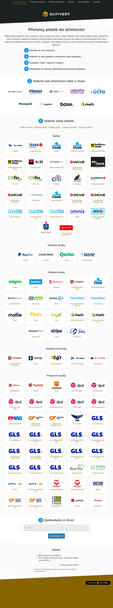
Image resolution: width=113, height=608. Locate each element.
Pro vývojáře (83, 2)
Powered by (98, 583)
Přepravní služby (86, 127)
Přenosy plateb (19, 2)
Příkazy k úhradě (37, 2)
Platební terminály (69, 127)
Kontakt (96, 2)
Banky (30, 127)
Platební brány (55, 127)
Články (71, 2)
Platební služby (41, 127)
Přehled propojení (56, 2)
